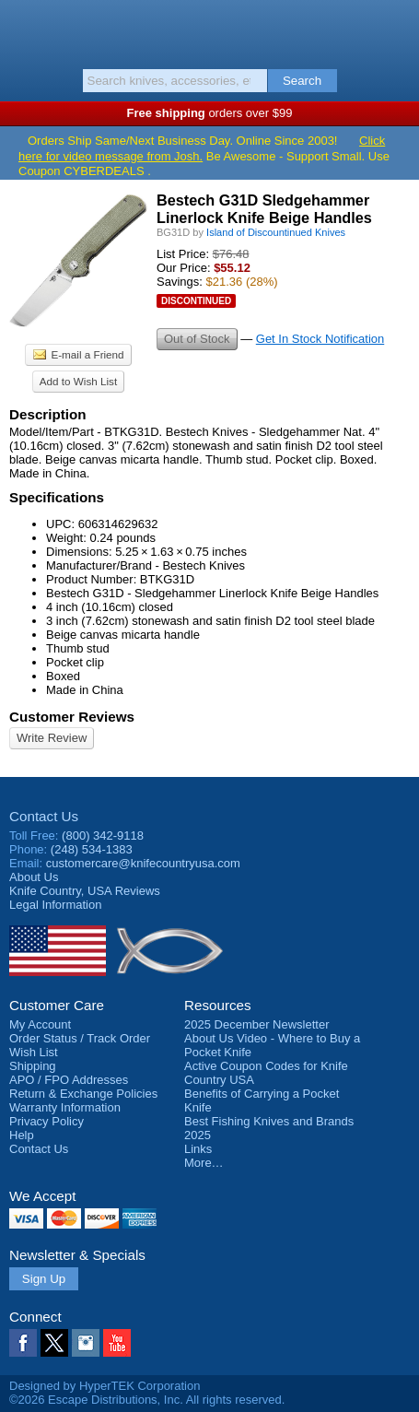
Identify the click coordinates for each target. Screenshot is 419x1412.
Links (198, 1149)
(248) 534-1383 (92, 849)
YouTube (117, 1343)
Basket (396, 29)
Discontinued (196, 301)
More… (204, 1163)
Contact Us (43, 816)
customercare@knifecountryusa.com (143, 863)
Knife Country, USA (209, 31)
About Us (33, 877)
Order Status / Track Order (79, 1038)
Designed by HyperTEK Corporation (104, 1386)
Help (21, 1135)
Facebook (23, 1343)
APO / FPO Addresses (68, 1080)
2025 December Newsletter (257, 1024)
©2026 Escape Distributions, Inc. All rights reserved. (147, 1399)
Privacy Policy (46, 1121)
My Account (40, 1024)
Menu (23, 29)
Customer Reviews (71, 716)
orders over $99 (210, 113)
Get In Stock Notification (320, 339)
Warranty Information (65, 1107)
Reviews (84, 891)
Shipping (32, 1066)
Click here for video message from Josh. (201, 148)
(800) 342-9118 (103, 835)
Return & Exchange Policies (83, 1093)
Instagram (85, 1343)
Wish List (33, 1052)
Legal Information (55, 905)
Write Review (52, 738)
